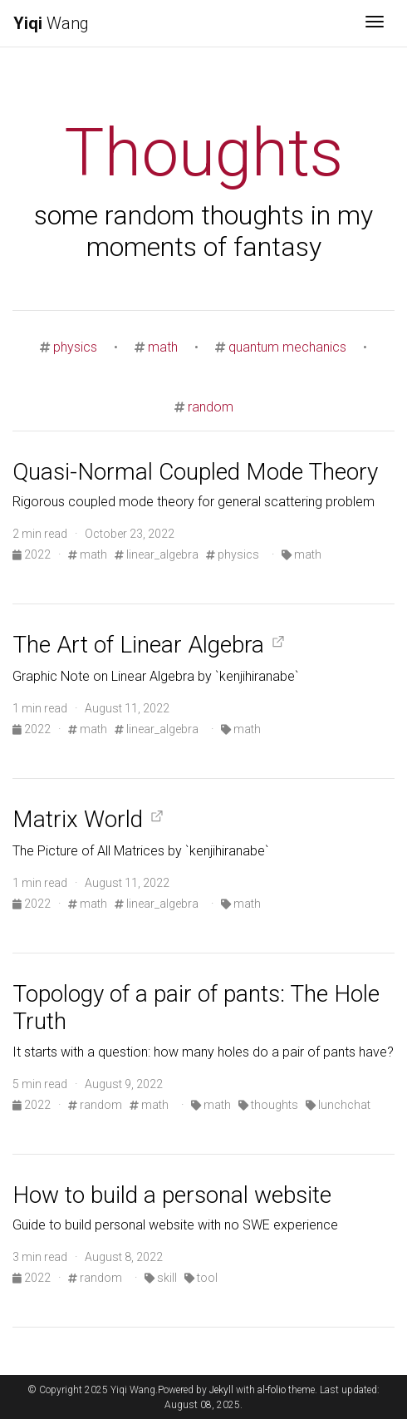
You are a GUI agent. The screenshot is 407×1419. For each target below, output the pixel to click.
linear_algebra (157, 554)
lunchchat (338, 1104)
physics (75, 347)
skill (161, 1277)
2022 (32, 554)
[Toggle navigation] (375, 23)
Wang (51, 23)
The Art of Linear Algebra (138, 644)
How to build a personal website (171, 1195)
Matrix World (77, 819)
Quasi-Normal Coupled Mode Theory (195, 471)
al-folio (271, 1390)
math (163, 347)
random (210, 407)
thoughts (268, 1104)
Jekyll (221, 1390)
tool (201, 1277)
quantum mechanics (287, 347)
